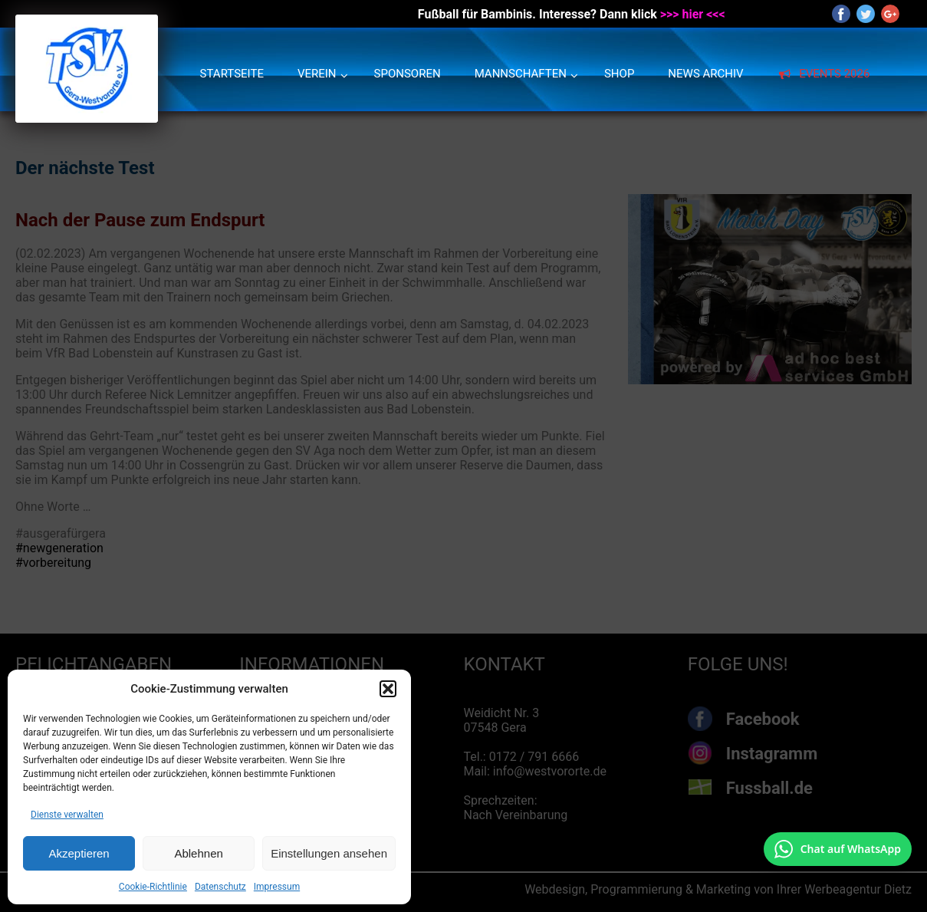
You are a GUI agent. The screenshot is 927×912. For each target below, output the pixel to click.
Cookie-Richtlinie (153, 886)
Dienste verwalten (67, 814)
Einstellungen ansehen (329, 853)
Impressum (277, 886)
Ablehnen (198, 853)
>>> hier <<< (692, 14)
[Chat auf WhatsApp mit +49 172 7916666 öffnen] (838, 849)
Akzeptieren (78, 853)
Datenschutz (220, 886)
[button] (388, 688)
